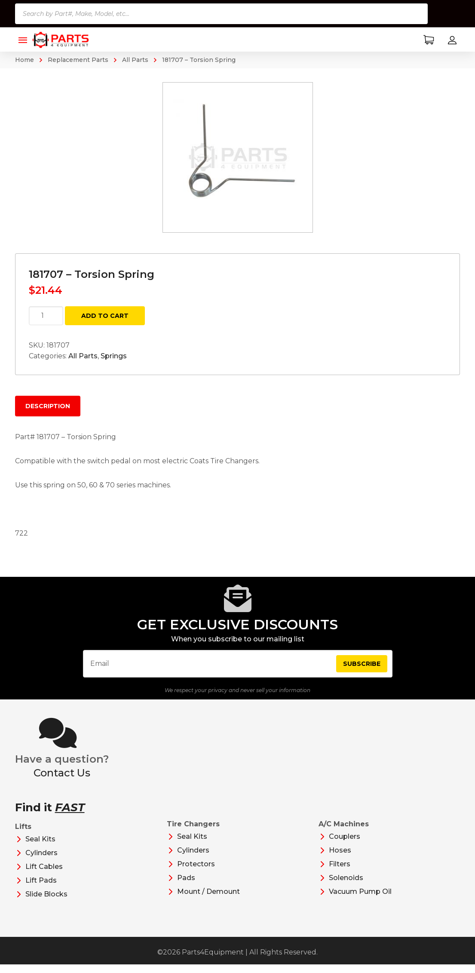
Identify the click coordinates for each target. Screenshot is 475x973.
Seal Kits (40, 848)
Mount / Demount (208, 900)
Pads (186, 886)
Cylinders (41, 861)
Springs (114, 356)
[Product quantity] (46, 315)
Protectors (196, 872)
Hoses (340, 859)
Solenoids (346, 886)
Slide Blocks (46, 903)
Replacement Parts (78, 60)
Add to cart (105, 316)
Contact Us (62, 781)
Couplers (344, 845)
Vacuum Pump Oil (360, 900)
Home (24, 60)
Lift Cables (44, 875)
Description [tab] (47, 406)
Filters (339, 872)
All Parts (135, 60)
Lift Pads (41, 889)
